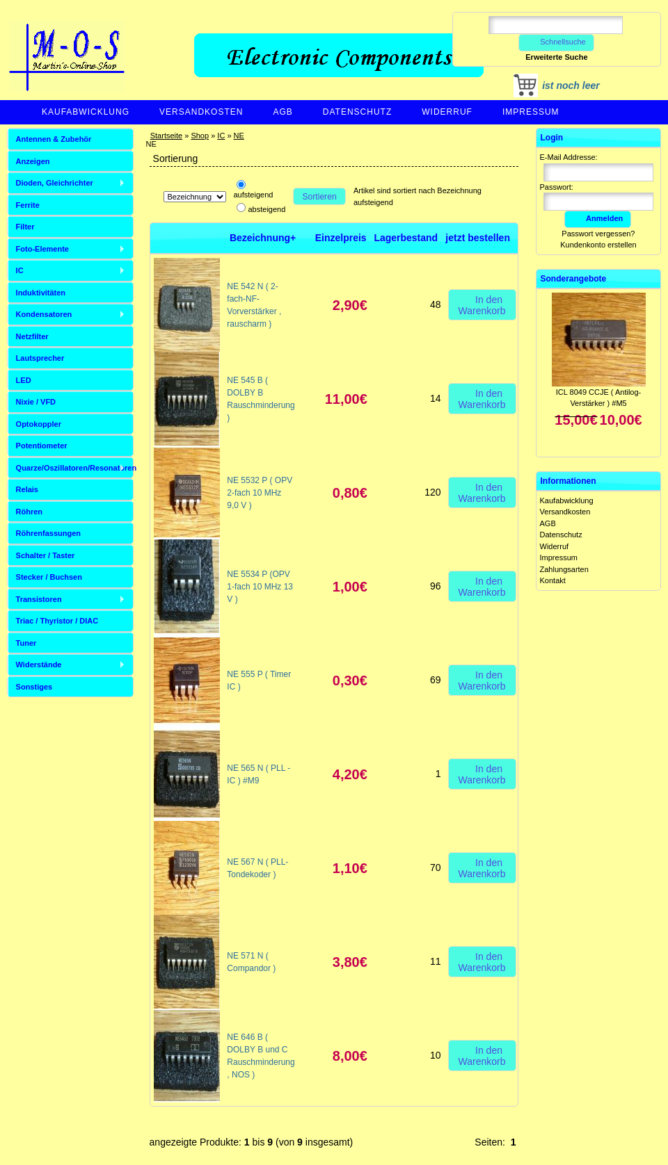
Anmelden (598, 218)
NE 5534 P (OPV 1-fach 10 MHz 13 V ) (260, 586)
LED (23, 380)
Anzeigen (33, 161)
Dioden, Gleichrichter (54, 183)
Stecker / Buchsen (49, 577)
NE (239, 135)
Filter (25, 226)
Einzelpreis (341, 237)
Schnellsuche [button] (556, 41)
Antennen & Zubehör (54, 139)
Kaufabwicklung (85, 112)
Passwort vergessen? (598, 233)
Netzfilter (32, 336)
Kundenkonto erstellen (598, 245)
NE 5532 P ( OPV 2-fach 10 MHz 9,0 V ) (259, 492)
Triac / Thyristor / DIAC (57, 621)
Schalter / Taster (45, 555)
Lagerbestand (406, 237)
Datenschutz (357, 112)
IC (221, 135)
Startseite (166, 135)
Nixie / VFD (36, 402)
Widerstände (39, 664)
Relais (27, 489)
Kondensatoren (44, 314)
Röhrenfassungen (48, 533)
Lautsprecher (40, 358)
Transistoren (39, 599)
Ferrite (28, 205)
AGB (282, 112)
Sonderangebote (574, 279)
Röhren (29, 511)
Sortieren (320, 197)
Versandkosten (201, 112)
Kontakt (553, 580)
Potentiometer (41, 445)
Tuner (26, 643)
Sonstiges (34, 687)
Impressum (530, 112)
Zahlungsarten (564, 569)
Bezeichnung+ (263, 237)
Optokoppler (38, 424)
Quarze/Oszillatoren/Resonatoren (75, 468)
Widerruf (447, 112)
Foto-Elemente (42, 249)
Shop (200, 135)
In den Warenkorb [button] (482, 304)
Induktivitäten (41, 292)
